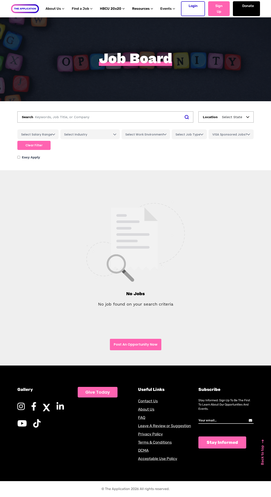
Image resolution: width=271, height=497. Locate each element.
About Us (55, 9)
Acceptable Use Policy (157, 459)
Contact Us (148, 401)
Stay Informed (222, 442)
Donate (248, 6)
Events (166, 9)
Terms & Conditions (155, 442)
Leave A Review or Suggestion (164, 426)
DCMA (143, 450)
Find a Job (81, 9)
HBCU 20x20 (111, 9)
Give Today (97, 392)
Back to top (262, 452)
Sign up (219, 9)
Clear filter (34, 145)
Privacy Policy (150, 434)
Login (193, 6)
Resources (141, 9)
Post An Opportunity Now (136, 344)
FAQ (141, 417)
